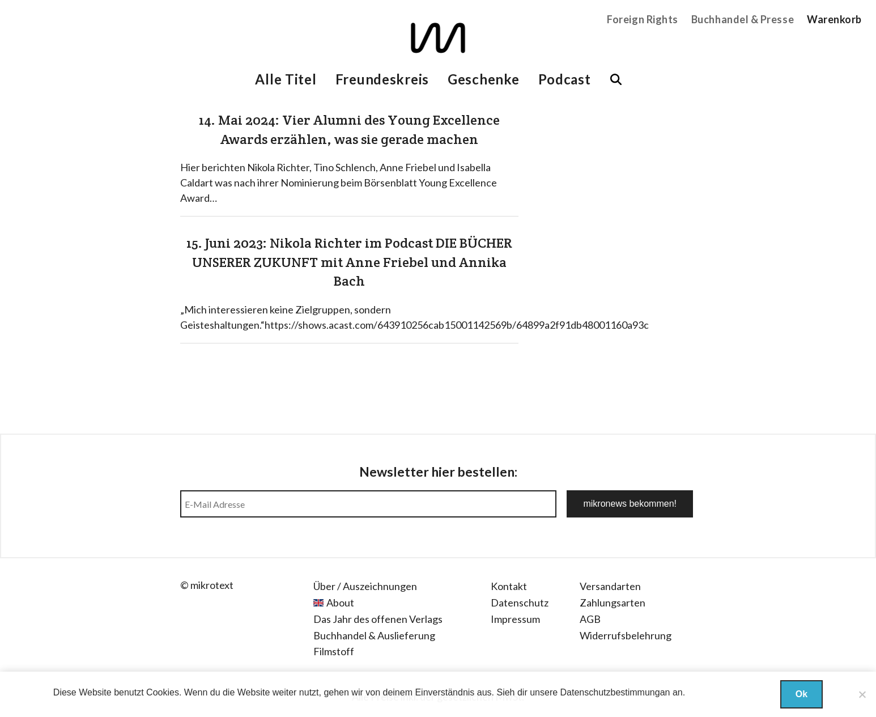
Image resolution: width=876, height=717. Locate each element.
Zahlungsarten (612, 602)
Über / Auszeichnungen (365, 586)
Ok (801, 694)
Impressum (515, 619)
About (340, 602)
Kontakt (509, 586)
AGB (590, 619)
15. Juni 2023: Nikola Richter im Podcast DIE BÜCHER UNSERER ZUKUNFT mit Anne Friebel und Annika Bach (349, 262)
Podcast (564, 79)
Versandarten (610, 586)
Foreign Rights (642, 19)
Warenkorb (834, 19)
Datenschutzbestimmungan (615, 692)
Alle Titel (285, 79)
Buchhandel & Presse (742, 19)
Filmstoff (333, 651)
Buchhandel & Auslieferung (374, 635)
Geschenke (483, 79)
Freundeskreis (382, 79)
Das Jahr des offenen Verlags (378, 619)
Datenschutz (519, 602)
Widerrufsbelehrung (625, 635)
